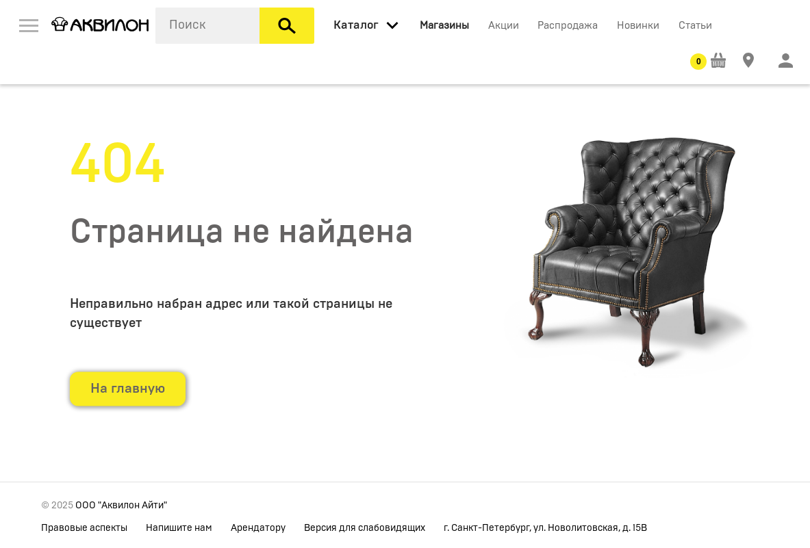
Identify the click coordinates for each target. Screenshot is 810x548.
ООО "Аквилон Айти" (121, 505)
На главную (127, 388)
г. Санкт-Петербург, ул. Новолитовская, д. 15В (545, 528)
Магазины (444, 26)
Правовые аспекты (84, 528)
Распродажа (567, 26)
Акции (503, 26)
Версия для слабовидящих (364, 528)
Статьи (695, 26)
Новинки (638, 26)
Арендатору (258, 528)
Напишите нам (179, 528)
